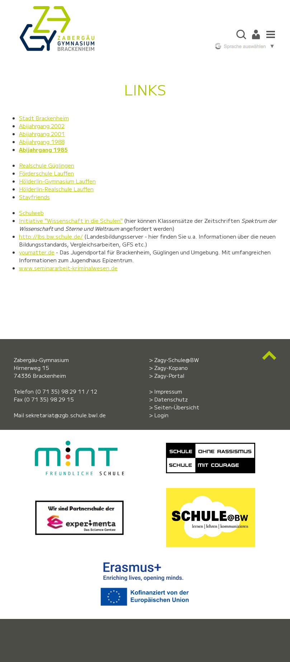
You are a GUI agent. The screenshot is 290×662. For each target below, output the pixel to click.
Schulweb (31, 212)
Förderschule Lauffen (46, 173)
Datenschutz (171, 399)
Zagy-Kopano (171, 367)
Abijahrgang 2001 (42, 133)
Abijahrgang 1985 (43, 149)
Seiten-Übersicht (176, 407)
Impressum (168, 391)
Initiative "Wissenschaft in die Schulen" (71, 220)
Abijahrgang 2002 (42, 126)
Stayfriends (34, 197)
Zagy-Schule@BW (176, 359)
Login (161, 415)
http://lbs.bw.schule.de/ (51, 236)
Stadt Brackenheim (44, 118)
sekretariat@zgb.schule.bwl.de (65, 415)
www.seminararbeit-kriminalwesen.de (68, 268)
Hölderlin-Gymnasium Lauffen (57, 181)
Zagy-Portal (169, 375)
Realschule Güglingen (46, 165)
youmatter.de (36, 252)
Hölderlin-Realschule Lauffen (56, 189)
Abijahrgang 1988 (42, 141)
